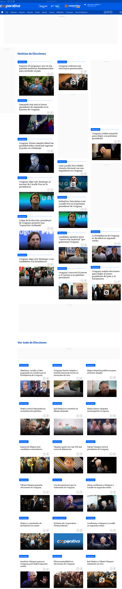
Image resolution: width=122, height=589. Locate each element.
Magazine (14, 12)
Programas (69, 12)
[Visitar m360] (108, 14)
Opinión (44, 12)
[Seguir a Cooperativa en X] (11, 1)
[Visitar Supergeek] (111, 14)
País (6, 12)
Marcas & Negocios (81, 12)
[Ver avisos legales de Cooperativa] (105, 14)
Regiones (30, 12)
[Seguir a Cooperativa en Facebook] (8, 1)
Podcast (51, 12)
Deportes (22, 12)
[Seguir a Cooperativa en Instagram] (14, 1)
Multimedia (60, 12)
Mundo (37, 12)
